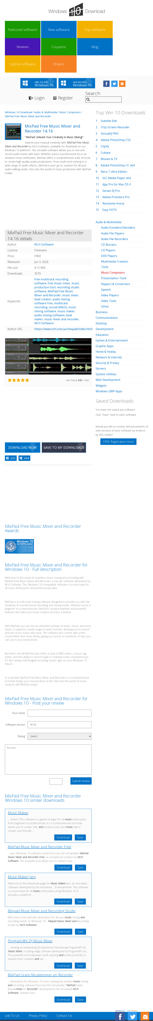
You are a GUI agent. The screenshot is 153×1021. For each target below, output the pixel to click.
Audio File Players (113, 199)
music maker (66, 277)
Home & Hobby (106, 317)
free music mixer (59, 249)
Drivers (136, 29)
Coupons (84, 29)
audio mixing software (49, 281)
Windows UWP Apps (109, 357)
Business (102, 278)
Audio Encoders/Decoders (118, 194)
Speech (106, 255)
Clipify (105, 112)
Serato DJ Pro (111, 157)
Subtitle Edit (109, 87)
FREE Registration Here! (118, 407)
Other (105, 272)
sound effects (58, 273)
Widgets (101, 351)
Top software (49, 29)
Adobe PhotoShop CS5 (116, 106)
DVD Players (109, 222)
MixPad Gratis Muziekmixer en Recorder (40, 942)
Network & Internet (109, 323)
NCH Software (44, 289)
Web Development (108, 345)
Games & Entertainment (112, 306)
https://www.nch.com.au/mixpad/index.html (63, 295)
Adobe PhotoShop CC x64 (118, 131)
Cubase (106, 119)
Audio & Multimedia (45, 78)
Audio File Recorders (115, 205)
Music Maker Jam (22, 843)
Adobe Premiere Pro (116, 163)
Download (62, 804)
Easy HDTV (109, 176)
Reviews (66, 29)
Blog (101, 29)
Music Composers (70, 78)
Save (80, 804)
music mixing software (55, 275)
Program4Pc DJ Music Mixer (30, 907)
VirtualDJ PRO (110, 100)
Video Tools (109, 267)
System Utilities (106, 340)
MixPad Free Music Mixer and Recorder (28, 82)
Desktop (101, 289)
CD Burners (109, 210)
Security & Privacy (108, 328)
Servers (101, 334)
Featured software (13, 29)
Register (67, 64)
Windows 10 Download (18, 78)
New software (31, 29)
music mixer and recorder (61, 285)
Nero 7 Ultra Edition (114, 138)
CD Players (108, 216)
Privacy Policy (39, 983)
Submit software (119, 29)
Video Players (110, 261)
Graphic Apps (105, 312)
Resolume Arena (113, 169)
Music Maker (18, 779)
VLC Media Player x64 (116, 144)
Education (102, 300)
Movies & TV (109, 125)
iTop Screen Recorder (115, 93)
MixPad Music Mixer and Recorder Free (39, 813)
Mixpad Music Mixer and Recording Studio (42, 877)
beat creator (42, 265)
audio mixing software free (52, 267)
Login (40, 64)
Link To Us (12, 983)
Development (105, 295)
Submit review (81, 747)
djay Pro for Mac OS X (117, 150)
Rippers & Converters (115, 250)
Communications (107, 283)
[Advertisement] (48, 169)
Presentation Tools (114, 244)
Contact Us (66, 983)
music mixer (70, 261)
